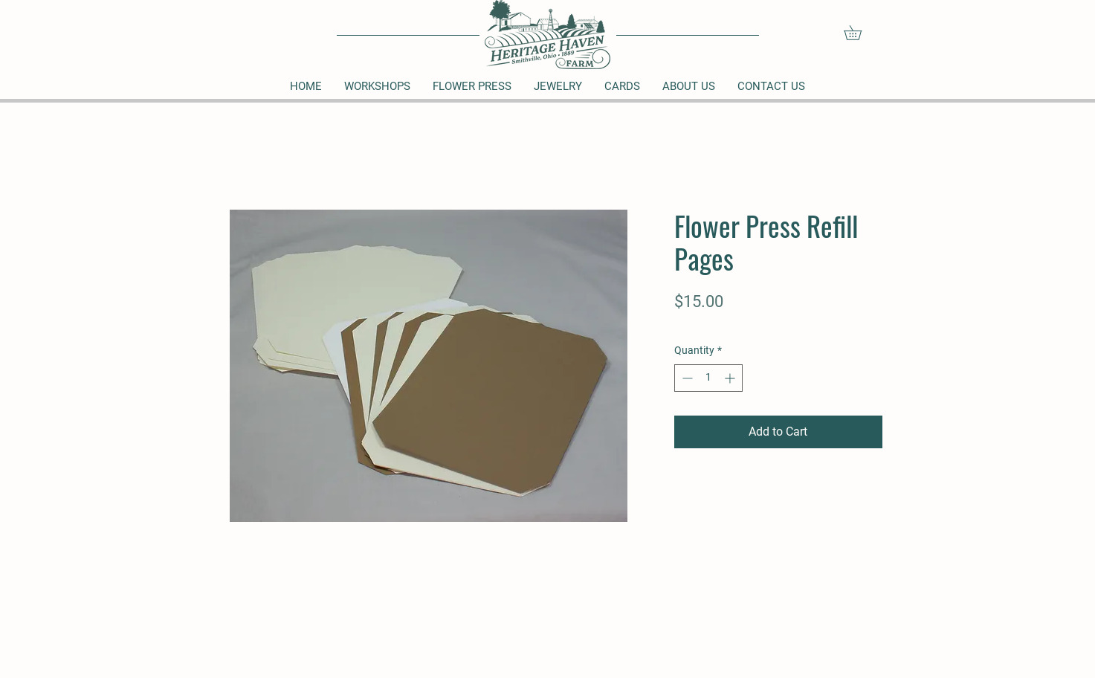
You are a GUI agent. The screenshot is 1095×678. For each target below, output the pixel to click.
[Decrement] (685, 378)
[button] (860, 32)
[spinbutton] (708, 378)
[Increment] (731, 378)
